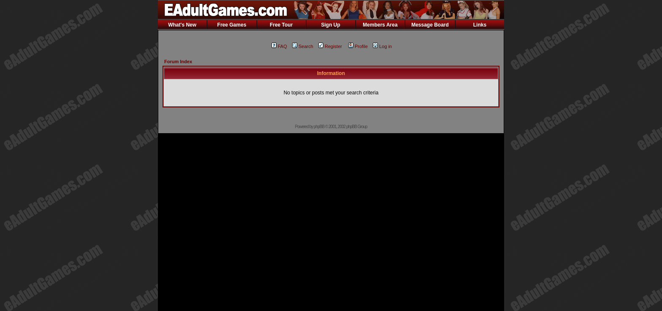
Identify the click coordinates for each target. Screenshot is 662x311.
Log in (382, 46)
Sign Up (330, 25)
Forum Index (178, 61)
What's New (182, 25)
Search (302, 46)
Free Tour (281, 25)
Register (330, 46)
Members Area (380, 25)
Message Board (430, 25)
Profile (358, 46)
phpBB (319, 126)
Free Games (232, 25)
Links (479, 25)
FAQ (279, 46)
